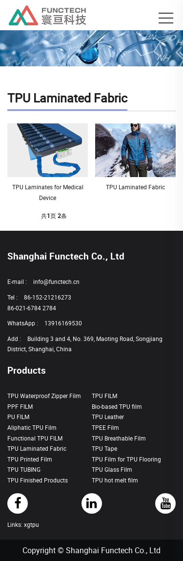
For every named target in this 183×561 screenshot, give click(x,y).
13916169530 (63, 323)
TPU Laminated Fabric (135, 187)
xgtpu (31, 524)
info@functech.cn (56, 281)
